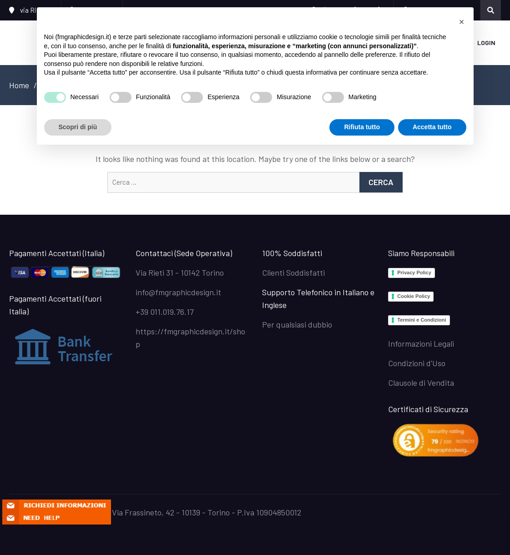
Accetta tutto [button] (432, 127)
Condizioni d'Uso (416, 363)
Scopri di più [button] (78, 127)
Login (486, 42)
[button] (461, 22)
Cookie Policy (413, 296)
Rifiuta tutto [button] (362, 127)
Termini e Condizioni (421, 320)
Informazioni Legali (421, 343)
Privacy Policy (414, 272)
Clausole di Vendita (421, 383)
